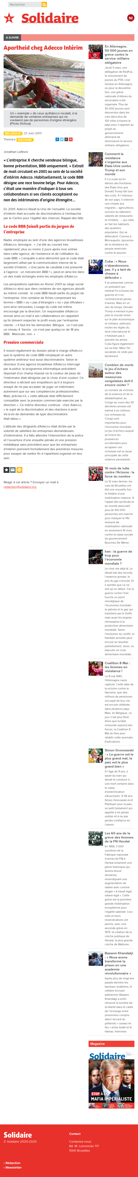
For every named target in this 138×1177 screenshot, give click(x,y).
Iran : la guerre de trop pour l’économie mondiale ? (118, 558)
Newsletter (14, 1167)
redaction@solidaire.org (20, 487)
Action (59, 28)
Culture (101, 28)
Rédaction (13, 1163)
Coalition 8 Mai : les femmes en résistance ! (117, 667)
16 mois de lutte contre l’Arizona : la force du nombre (119, 472)
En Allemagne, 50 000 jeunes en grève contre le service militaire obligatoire (119, 54)
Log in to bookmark (6, 470)
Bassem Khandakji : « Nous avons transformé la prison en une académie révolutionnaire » (119, 963)
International (37, 28)
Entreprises (80, 28)
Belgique (14, 28)
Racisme (25, 140)
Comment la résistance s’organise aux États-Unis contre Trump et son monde (118, 164)
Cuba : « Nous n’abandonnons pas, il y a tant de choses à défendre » (118, 269)
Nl (131, 18)
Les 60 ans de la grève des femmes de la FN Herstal (119, 837)
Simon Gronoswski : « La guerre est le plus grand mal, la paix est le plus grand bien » (119, 758)
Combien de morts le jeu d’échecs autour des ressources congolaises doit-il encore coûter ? (119, 375)
